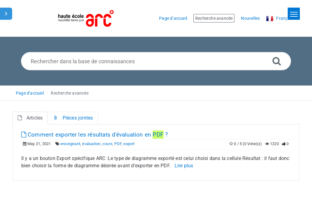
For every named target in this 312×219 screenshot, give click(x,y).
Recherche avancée (69, 93)
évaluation (91, 143)
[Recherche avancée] (277, 61)
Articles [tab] (30, 118)
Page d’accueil (30, 93)
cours (107, 143)
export (128, 143)
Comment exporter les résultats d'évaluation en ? (94, 134)
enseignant (70, 143)
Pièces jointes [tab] (73, 118)
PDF (118, 143)
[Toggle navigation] (294, 14)
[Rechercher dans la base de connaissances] (156, 61)
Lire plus (184, 166)
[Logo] (86, 18)
